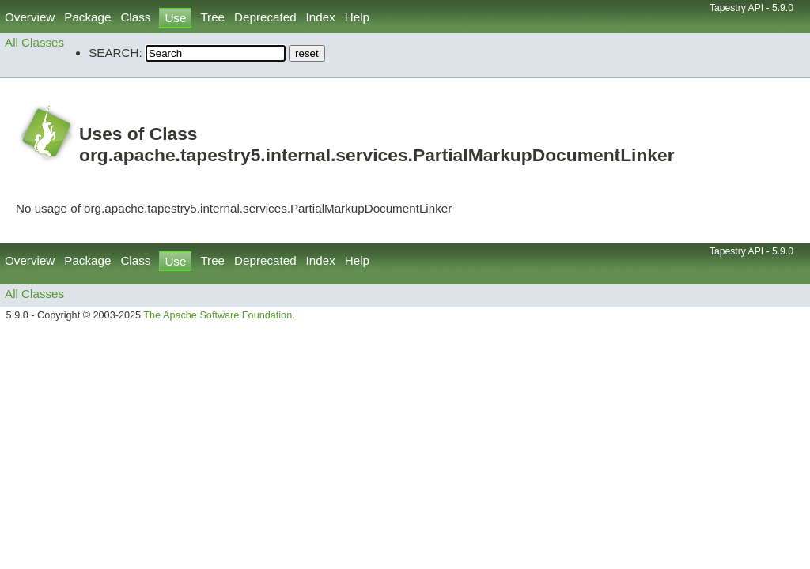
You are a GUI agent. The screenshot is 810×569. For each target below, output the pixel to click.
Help (357, 17)
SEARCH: (115, 52)
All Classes (34, 42)
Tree (212, 17)
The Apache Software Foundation (217, 315)
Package (87, 17)
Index (320, 17)
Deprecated (265, 17)
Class (135, 17)
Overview (30, 17)
